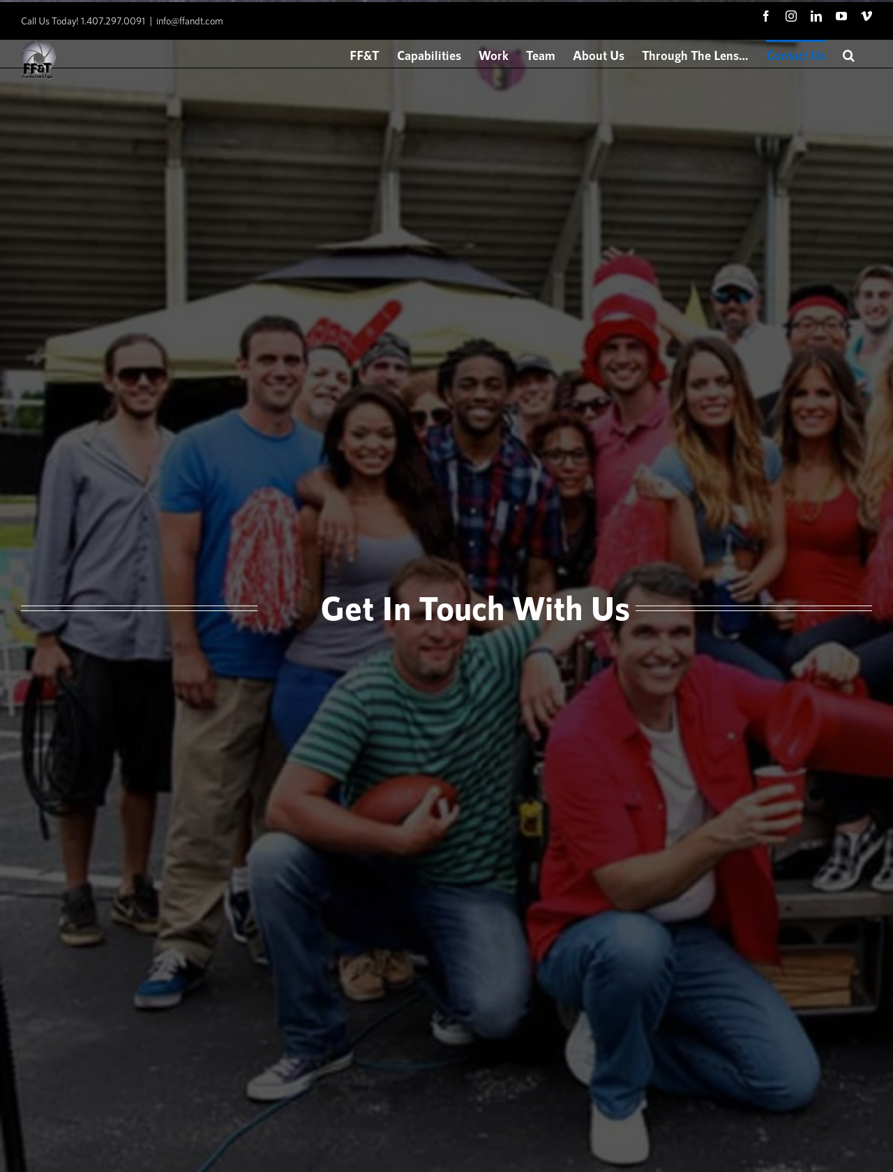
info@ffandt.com (189, 21)
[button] (849, 54)
